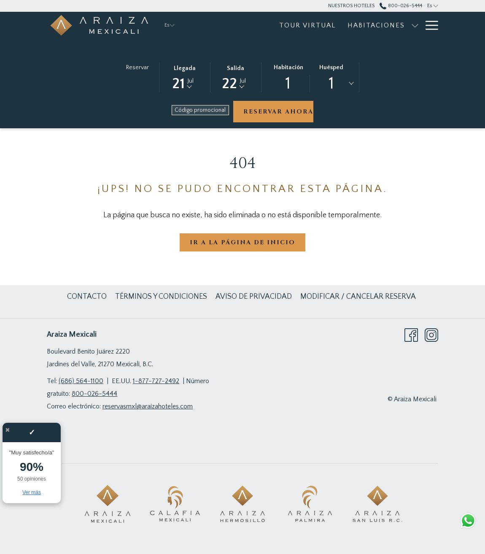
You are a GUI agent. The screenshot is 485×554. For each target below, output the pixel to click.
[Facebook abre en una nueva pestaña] (411, 334)
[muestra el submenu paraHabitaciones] (415, 25)
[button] (184, 76)
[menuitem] (307, 25)
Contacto (87, 296)
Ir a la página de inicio (242, 242)
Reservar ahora (278, 112)
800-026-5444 (94, 393)
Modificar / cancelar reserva (358, 296)
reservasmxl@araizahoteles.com (147, 406)
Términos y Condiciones (161, 296)
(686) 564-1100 (81, 381)
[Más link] (428, 25)
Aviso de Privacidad (254, 296)
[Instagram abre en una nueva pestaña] (431, 334)
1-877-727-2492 (156, 381)
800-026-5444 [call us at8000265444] (401, 5)
